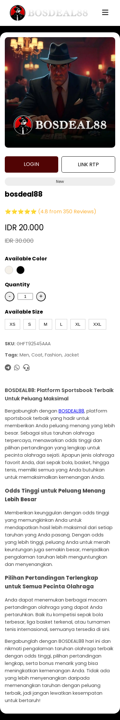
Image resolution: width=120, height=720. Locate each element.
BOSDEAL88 (71, 411)
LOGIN (31, 164)
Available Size (24, 311)
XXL (97, 324)
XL (77, 324)
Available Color (26, 258)
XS (12, 324)
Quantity (17, 284)
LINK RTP (88, 164)
